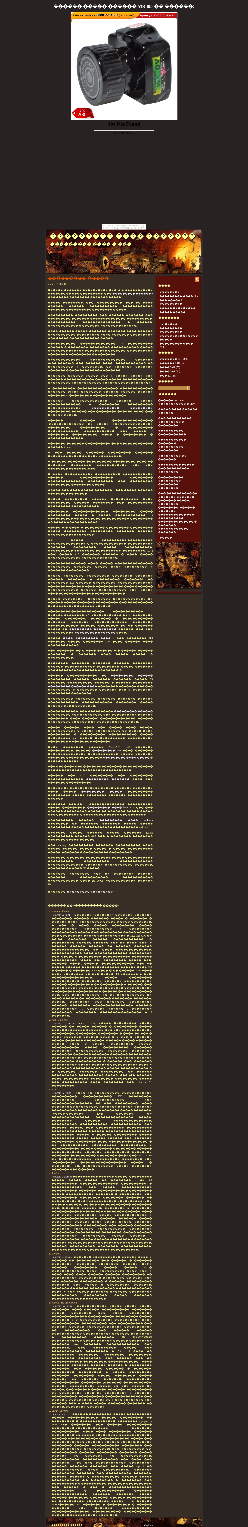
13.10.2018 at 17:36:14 (62, 1257)
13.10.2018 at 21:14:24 (62, 1177)
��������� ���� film (178, 296)
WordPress (148, 1525)
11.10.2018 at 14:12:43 (63, 1023)
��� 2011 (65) (168, 375)
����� (165, 381)
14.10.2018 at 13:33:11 (63, 1306)
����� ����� (172, 312)
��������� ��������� (92, 629)
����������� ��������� (122, 408)
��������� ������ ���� (72, 686)
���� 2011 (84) (169, 371)
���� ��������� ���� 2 (88, 638)
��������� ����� (78, 278)
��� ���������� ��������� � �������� (175, 422)
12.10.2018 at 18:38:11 (63, 1093)
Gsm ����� (168, 324)
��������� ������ (132, 675)
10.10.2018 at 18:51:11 (62, 915)
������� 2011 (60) (173, 359)
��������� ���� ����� (126, 757)
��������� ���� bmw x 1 (110, 807)
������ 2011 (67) (172, 363)
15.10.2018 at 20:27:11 (61, 1414)
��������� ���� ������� (122, 236)
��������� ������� (94, 632)
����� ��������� (177, 308)
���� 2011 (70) (169, 367)
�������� (169, 292)
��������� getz (106, 750)
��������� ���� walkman (126, 820)
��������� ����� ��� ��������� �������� (176, 468)
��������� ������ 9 (132, 293)
